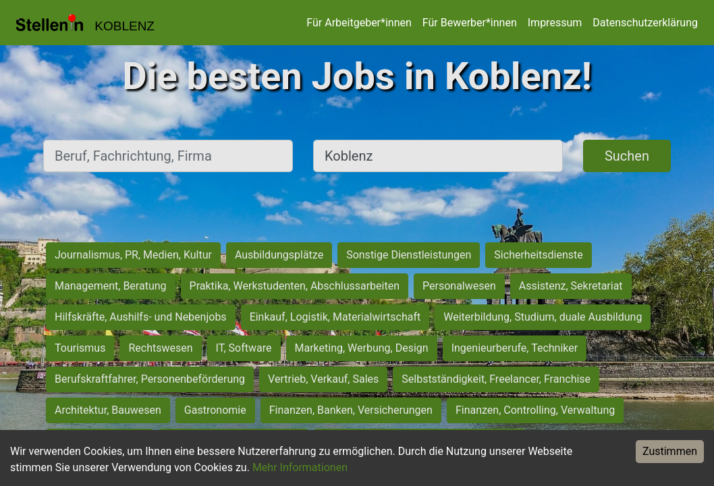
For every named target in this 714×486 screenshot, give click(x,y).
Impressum (555, 22)
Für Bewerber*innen (469, 22)
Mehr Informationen (300, 467)
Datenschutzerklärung (645, 22)
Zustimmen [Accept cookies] (669, 451)
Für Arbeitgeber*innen (358, 22)
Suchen (627, 156)
